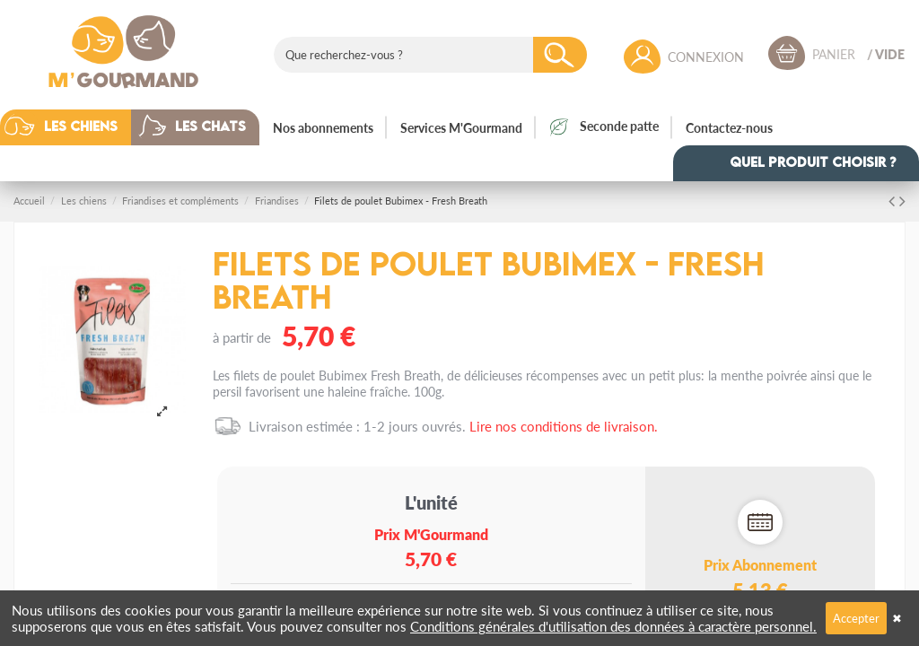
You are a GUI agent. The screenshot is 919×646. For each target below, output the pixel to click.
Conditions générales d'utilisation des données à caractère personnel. (613, 625)
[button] (79, 127)
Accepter (856, 617)
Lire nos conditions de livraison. (563, 425)
